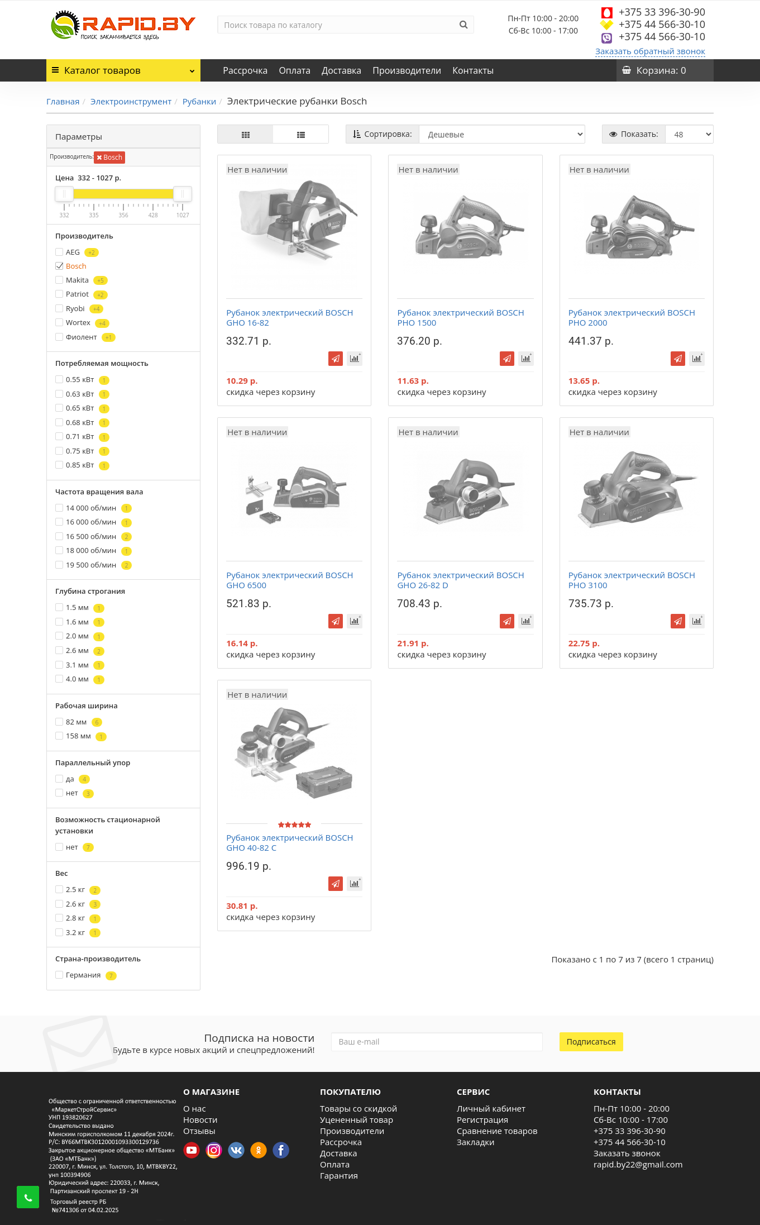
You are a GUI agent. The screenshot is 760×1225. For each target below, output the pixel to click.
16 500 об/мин (93, 536)
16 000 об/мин (93, 522)
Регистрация (482, 1119)
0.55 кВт (82, 379)
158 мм (81, 736)
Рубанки (200, 101)
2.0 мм (79, 636)
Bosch (109, 157)
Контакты (473, 70)
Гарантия (339, 1175)
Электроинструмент (130, 101)
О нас (194, 1108)
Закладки (476, 1141)
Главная (62, 101)
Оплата (294, 70)
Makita (81, 280)
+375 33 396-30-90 (662, 11)
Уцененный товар (356, 1119)
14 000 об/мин (93, 508)
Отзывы (199, 1130)
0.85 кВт (82, 465)
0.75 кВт (82, 451)
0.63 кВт (82, 394)
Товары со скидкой (358, 1108)
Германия (86, 975)
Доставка (341, 70)
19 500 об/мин (93, 565)
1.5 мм (79, 607)
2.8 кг (78, 918)
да (72, 779)
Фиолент (85, 337)
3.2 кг (78, 932)
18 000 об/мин (93, 550)
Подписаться (591, 1041)
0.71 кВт (82, 436)
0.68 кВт (82, 422)
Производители (406, 70)
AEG (77, 252)
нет (74, 793)
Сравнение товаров (497, 1130)
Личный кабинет (491, 1108)
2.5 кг (78, 889)
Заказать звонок (627, 1153)
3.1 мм (79, 665)
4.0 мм (79, 679)
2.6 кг (78, 904)
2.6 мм (79, 650)
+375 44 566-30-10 (662, 24)
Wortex (82, 322)
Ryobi (79, 308)
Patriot (81, 294)
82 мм (78, 722)
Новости (200, 1119)
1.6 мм (79, 622)
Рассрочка (245, 70)
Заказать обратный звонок (650, 50)
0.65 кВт (82, 408)
